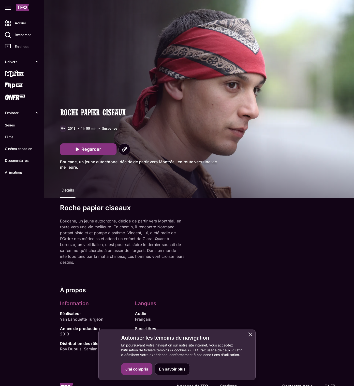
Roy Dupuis (71, 348)
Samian (91, 348)
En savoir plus (172, 369)
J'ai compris (136, 369)
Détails (67, 190)
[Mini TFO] (21, 74)
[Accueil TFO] (22, 8)
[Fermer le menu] (8, 7)
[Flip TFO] (21, 86)
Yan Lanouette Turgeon (81, 319)
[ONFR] (21, 98)
